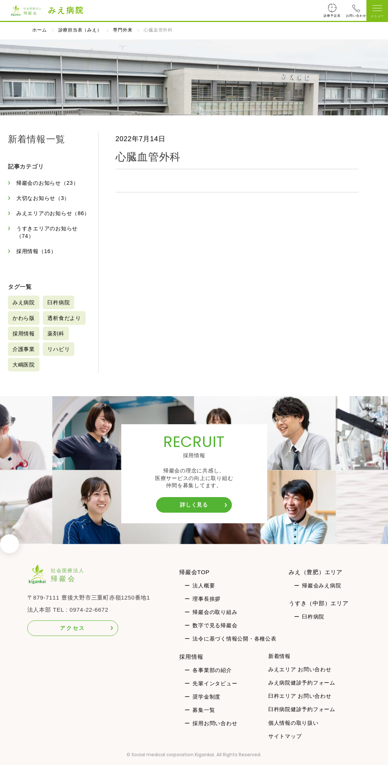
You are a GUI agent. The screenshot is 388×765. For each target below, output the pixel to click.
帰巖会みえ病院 (321, 585)
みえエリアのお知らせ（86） (53, 213)
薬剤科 (55, 334)
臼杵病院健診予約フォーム (301, 709)
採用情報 (24, 334)
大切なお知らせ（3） (43, 198)
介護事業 (24, 349)
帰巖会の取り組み (214, 612)
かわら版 (24, 318)
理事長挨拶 (206, 599)
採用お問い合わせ (214, 723)
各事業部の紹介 (212, 670)
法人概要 (203, 585)
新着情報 (279, 656)
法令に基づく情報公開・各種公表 (234, 639)
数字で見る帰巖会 (214, 625)
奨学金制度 (206, 697)
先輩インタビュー (214, 683)
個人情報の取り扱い (293, 723)
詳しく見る (194, 505)
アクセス (72, 628)
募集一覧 (203, 710)
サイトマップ (285, 736)
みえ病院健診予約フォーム (301, 683)
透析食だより (64, 318)
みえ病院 (66, 10)
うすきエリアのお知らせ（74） (47, 232)
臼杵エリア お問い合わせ (300, 696)
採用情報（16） (36, 251)
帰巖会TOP (194, 572)
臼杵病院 (58, 302)
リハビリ (58, 349)
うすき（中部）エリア (319, 603)
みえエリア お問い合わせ (300, 669)
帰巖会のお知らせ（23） (47, 183)
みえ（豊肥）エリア (316, 572)
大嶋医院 (24, 365)
